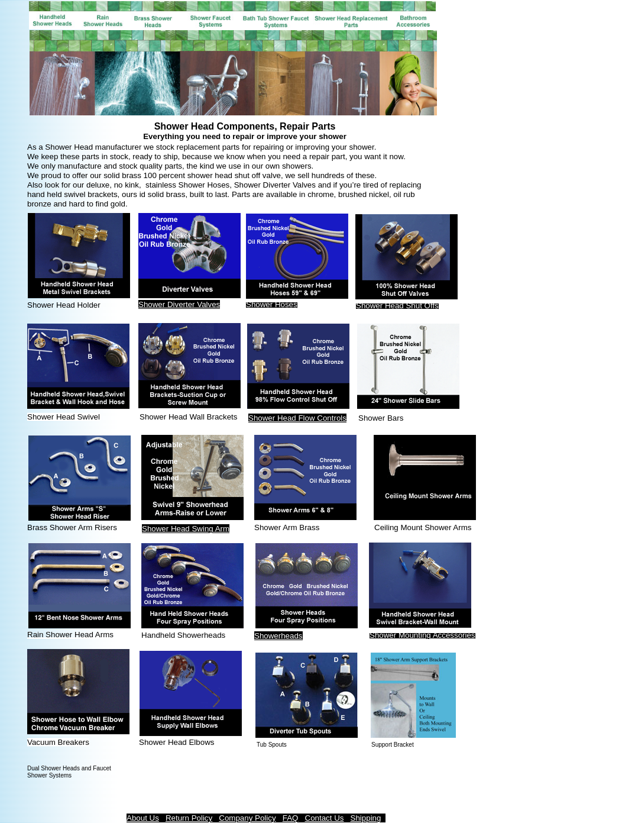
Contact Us (324, 818)
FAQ (291, 818)
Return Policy (189, 818)
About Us (143, 818)
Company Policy (247, 818)
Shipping (366, 818)
